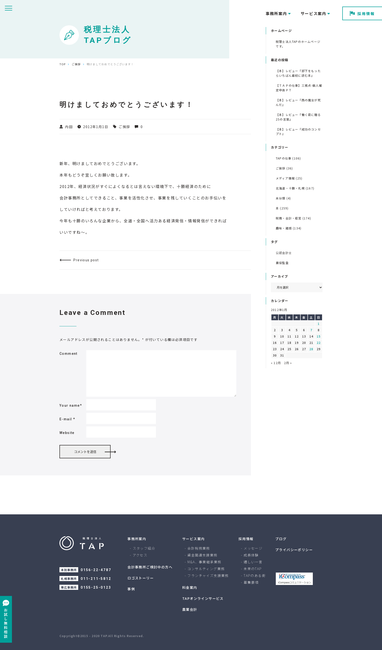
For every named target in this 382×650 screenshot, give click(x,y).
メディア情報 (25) (289, 178)
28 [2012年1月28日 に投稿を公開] (311, 349)
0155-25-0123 (96, 587)
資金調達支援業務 (202, 555)
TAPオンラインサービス (203, 598)
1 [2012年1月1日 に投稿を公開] (319, 323)
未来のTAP (253, 568)
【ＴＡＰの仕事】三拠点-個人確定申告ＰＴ (299, 87)
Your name (70, 405)
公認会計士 (284, 253)
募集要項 (251, 582)
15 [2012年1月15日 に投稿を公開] (319, 336)
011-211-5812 (96, 579)
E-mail (67, 419)
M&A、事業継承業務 (204, 561)
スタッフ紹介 (144, 548)
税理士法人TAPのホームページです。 (298, 43)
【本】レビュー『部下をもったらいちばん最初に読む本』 (298, 73)
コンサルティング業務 (206, 568)
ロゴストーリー (140, 577)
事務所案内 (136, 538)
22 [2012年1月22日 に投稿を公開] (319, 342)
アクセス (140, 555)
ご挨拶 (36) (284, 168)
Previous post (86, 260)
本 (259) (282, 208)
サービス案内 (193, 538)
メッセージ (253, 548)
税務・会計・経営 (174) (293, 218)
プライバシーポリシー (294, 549)
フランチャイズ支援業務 (208, 575)
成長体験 (251, 555)
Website (67, 433)
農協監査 (282, 263)
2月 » (288, 363)
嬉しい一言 (253, 561)
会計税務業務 (198, 548)
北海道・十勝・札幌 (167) (295, 188)
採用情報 (362, 13)
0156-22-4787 (96, 570)
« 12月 (276, 363)
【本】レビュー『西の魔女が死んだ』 (298, 102)
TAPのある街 (255, 575)
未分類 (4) (283, 198)
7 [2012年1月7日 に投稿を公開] (311, 330)
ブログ (280, 538)
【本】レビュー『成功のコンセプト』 (298, 131)
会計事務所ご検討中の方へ (149, 567)
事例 (131, 588)
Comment (68, 354)
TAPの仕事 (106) (288, 158)
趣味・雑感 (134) (288, 228)
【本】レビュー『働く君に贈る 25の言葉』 (298, 117)
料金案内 (189, 587)
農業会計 (189, 609)
